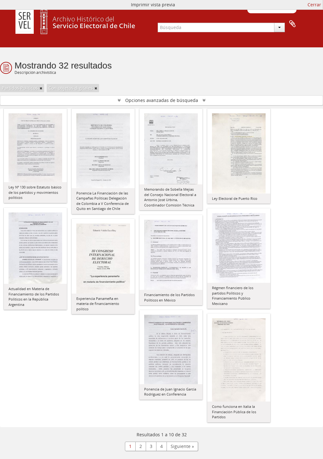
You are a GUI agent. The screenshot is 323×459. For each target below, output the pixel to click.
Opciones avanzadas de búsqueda (161, 100)
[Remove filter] (41, 88)
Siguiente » (182, 446)
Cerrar (314, 5)
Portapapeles (292, 24)
